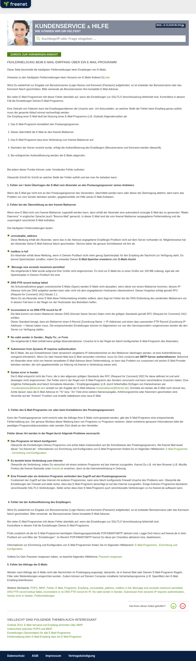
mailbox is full (123, 588)
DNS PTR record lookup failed (24, 591)
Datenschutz (16, 655)
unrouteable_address (102, 588)
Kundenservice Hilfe (72, 26)
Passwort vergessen (110, 556)
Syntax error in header (20, 595)
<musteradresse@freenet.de (27, 388)
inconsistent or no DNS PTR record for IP (67, 591)
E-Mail (59, 588)
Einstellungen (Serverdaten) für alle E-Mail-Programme (39, 632)
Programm (70, 588)
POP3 (33, 588)
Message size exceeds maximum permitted (158, 588)
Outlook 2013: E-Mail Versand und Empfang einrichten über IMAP (45, 625)
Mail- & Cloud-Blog (169, 25)
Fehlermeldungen (44, 595)
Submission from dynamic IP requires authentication (154, 591)
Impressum (53, 655)
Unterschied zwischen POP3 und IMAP (29, 629)
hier (107, 77)
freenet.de (57, 468)
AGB (35, 655)
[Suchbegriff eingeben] (110, 38)
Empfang (83, 588)
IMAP (42, 588)
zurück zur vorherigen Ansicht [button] (34, 54)
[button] (173, 606)
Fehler (50, 588)
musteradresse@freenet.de (112, 388)
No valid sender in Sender (107, 591)
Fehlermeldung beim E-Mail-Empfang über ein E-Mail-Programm (44, 636)
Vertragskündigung (81, 655)
